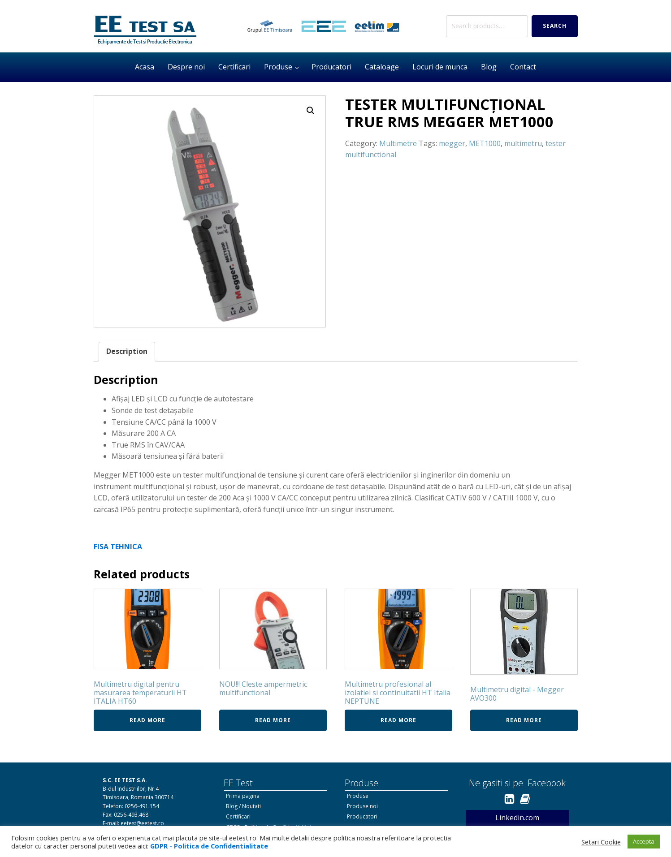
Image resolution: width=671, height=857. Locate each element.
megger (452, 143)
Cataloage (382, 67)
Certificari (234, 67)
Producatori (331, 67)
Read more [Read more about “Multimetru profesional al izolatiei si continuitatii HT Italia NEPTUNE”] (398, 720)
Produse (278, 67)
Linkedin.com (517, 818)
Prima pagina (243, 796)
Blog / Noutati (243, 806)
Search (555, 26)
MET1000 (485, 143)
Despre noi (186, 67)
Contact (523, 67)
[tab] (127, 352)
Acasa (144, 67)
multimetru (523, 143)
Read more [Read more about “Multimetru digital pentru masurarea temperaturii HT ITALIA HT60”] (147, 720)
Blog (489, 67)
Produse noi (362, 806)
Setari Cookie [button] (601, 842)
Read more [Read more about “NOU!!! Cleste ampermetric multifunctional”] (273, 720)
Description (126, 351)
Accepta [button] (643, 841)
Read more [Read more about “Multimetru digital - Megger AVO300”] (524, 720)
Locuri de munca (440, 67)
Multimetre (398, 143)
